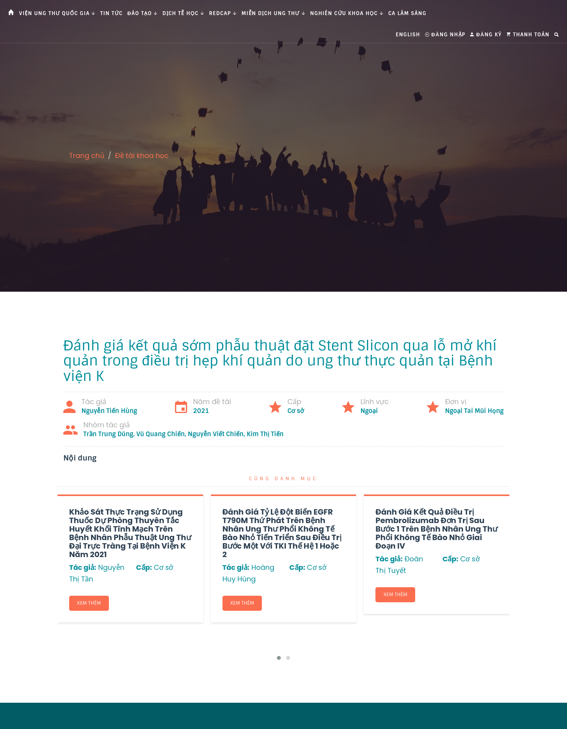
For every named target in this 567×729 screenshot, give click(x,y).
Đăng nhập (445, 34)
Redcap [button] (223, 13)
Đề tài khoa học (142, 155)
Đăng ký (486, 34)
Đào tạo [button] (142, 13)
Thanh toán (528, 34)
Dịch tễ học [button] (184, 13)
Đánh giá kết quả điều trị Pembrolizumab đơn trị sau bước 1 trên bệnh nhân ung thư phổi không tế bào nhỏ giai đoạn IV (436, 528)
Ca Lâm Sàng (407, 13)
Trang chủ (86, 155)
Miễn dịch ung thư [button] (273, 13)
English (408, 34)
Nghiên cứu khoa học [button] (347, 13)
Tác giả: (82, 567)
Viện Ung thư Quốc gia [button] (57, 13)
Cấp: (144, 567)
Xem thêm (89, 603)
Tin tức (111, 13)
